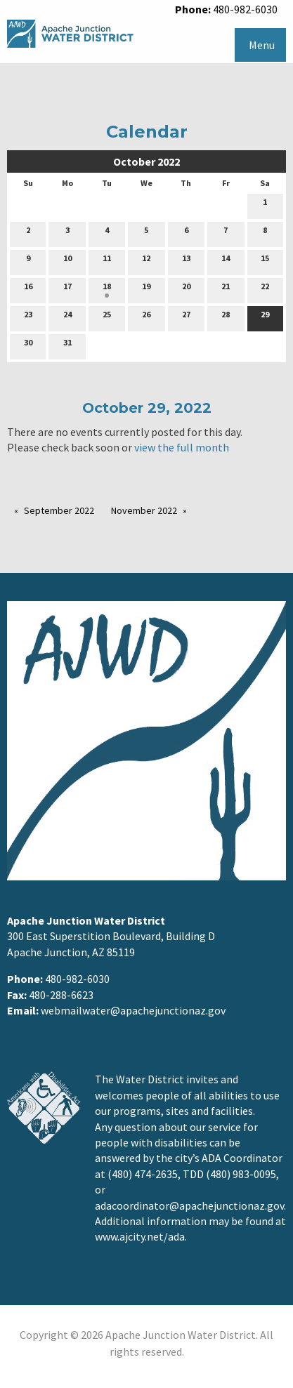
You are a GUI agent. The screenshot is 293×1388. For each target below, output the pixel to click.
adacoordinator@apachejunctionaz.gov (189, 1205)
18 (107, 289)
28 (225, 317)
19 (146, 289)
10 (67, 261)
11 (107, 261)
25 (107, 317)
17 (67, 289)
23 (28, 317)
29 (265, 317)
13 (186, 261)
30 (28, 345)
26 (146, 317)
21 (225, 289)
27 (186, 317)
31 (67, 345)
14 (225, 261)
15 (265, 261)
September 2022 (59, 510)
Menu (262, 45)
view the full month (181, 447)
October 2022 (146, 161)
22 (265, 289)
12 (146, 261)
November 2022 (144, 510)
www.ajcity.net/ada (140, 1236)
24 (67, 317)
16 (28, 289)
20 (186, 289)
